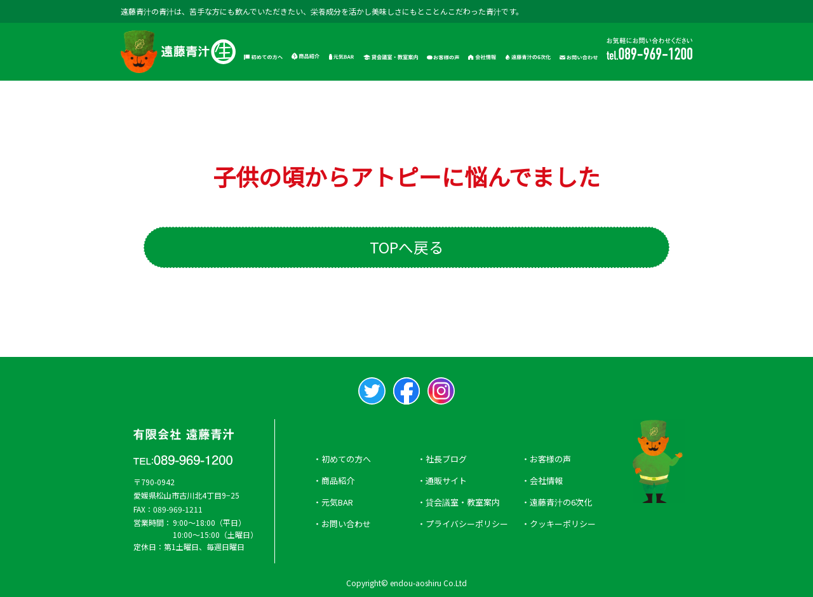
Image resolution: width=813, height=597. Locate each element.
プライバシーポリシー (467, 524)
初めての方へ (346, 459)
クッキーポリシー (563, 524)
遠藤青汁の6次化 (561, 502)
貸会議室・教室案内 (463, 502)
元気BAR (337, 502)
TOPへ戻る (407, 247)
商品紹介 (337, 480)
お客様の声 (550, 459)
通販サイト (446, 480)
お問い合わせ (346, 524)
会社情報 (546, 480)
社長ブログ (446, 459)
